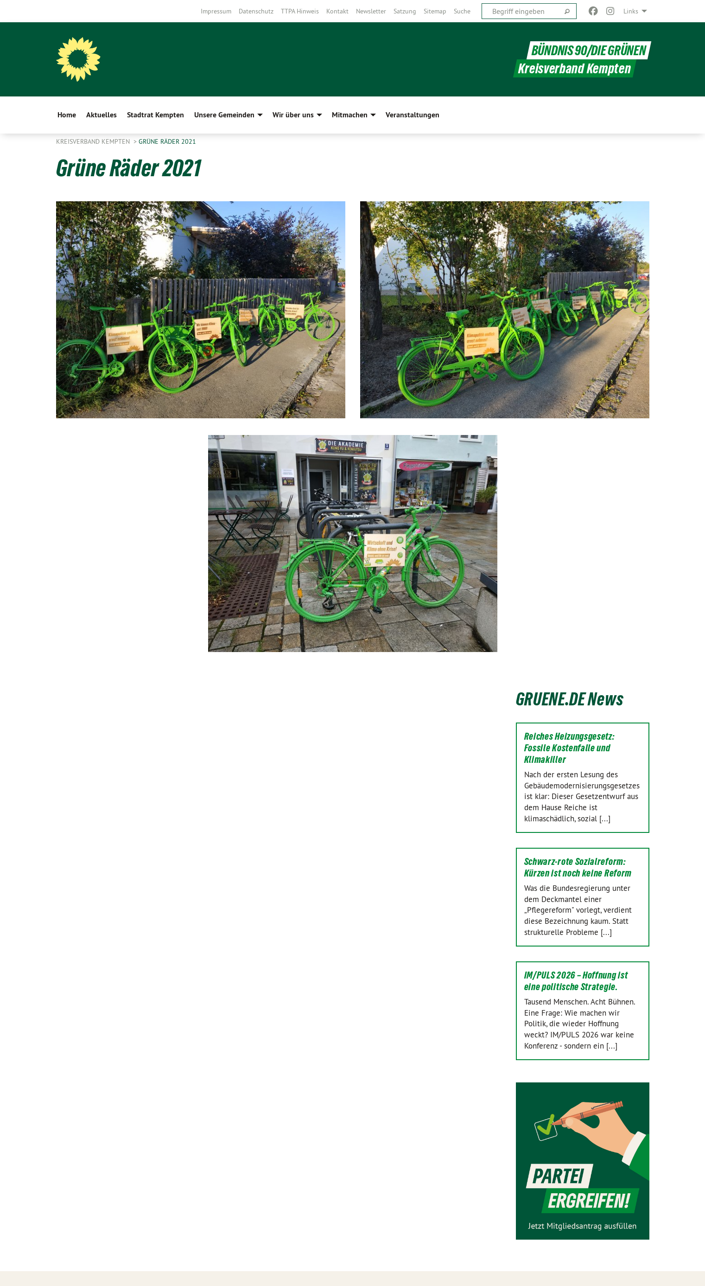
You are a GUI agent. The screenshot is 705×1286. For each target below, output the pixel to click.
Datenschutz (256, 11)
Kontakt (337, 11)
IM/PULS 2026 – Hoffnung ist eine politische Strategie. (576, 981)
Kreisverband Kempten (94, 141)
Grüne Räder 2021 (167, 141)
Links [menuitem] (630, 11)
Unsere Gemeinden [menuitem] (224, 115)
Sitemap (435, 11)
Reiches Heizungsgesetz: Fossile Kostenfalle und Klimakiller (569, 748)
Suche (462, 11)
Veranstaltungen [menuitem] (412, 115)
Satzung (405, 11)
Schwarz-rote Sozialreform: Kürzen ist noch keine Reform (578, 867)
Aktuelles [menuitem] (101, 115)
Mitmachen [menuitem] (350, 115)
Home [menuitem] (66, 115)
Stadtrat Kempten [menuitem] (155, 115)
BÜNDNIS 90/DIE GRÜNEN (589, 50)
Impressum (216, 11)
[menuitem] (216, 11)
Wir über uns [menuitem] (293, 115)
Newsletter (371, 11)
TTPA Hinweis (300, 11)
